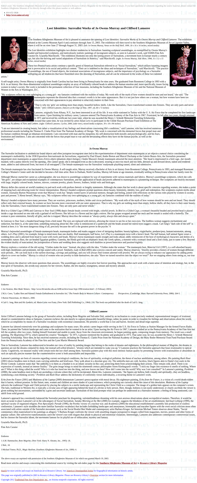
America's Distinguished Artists (80, 471)
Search (4, 471)
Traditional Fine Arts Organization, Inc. (31, 480)
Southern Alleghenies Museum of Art (118, 463)
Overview (94, 475)
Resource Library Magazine (153, 463)
